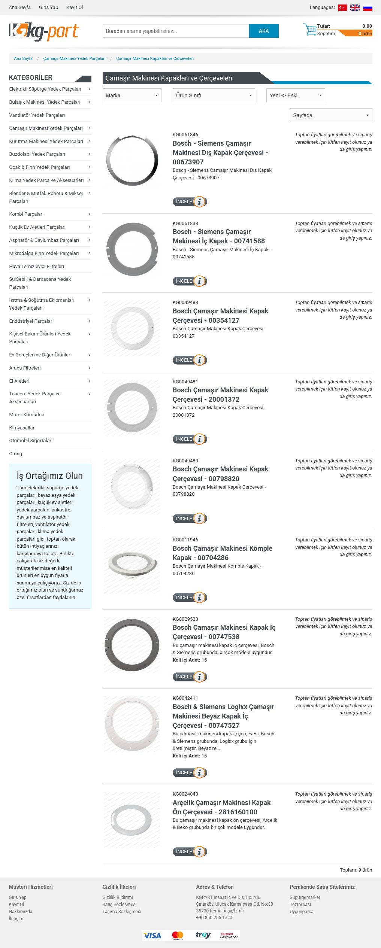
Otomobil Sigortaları (31, 440)
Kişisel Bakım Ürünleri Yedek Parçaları (40, 337)
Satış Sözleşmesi (120, 904)
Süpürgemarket (305, 897)
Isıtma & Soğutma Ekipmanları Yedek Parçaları (42, 304)
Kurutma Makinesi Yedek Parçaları (46, 141)
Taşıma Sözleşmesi (122, 911)
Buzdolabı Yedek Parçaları (37, 154)
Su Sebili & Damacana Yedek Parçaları (40, 283)
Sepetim (326, 33)
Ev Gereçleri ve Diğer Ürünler (39, 355)
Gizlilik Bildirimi (118, 897)
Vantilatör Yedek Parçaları (37, 115)
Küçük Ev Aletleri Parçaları (37, 227)
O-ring (15, 453)
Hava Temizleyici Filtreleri (36, 266)
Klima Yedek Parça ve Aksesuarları (46, 180)
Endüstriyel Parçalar (30, 321)
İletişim (16, 918)
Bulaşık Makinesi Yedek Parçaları (45, 102)
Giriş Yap (48, 7)
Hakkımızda (21, 911)
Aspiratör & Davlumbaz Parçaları (44, 240)
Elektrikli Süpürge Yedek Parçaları (45, 89)
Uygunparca (302, 911)
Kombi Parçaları (26, 214)
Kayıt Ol (74, 7)
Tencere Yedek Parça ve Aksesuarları (35, 397)
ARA (264, 31)
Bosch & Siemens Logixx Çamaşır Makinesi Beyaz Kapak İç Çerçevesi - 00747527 (223, 716)
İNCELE (184, 201)
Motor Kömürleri (27, 414)
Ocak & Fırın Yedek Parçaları (39, 167)
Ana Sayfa (20, 7)
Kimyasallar (21, 428)
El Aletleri (19, 381)
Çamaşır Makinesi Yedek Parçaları (74, 58)
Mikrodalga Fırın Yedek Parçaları (44, 253)
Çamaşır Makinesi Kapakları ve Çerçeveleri (155, 58)
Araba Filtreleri (25, 368)
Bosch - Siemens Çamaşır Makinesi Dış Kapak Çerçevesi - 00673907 (220, 152)
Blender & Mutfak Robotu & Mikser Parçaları (46, 197)
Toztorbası (300, 904)
